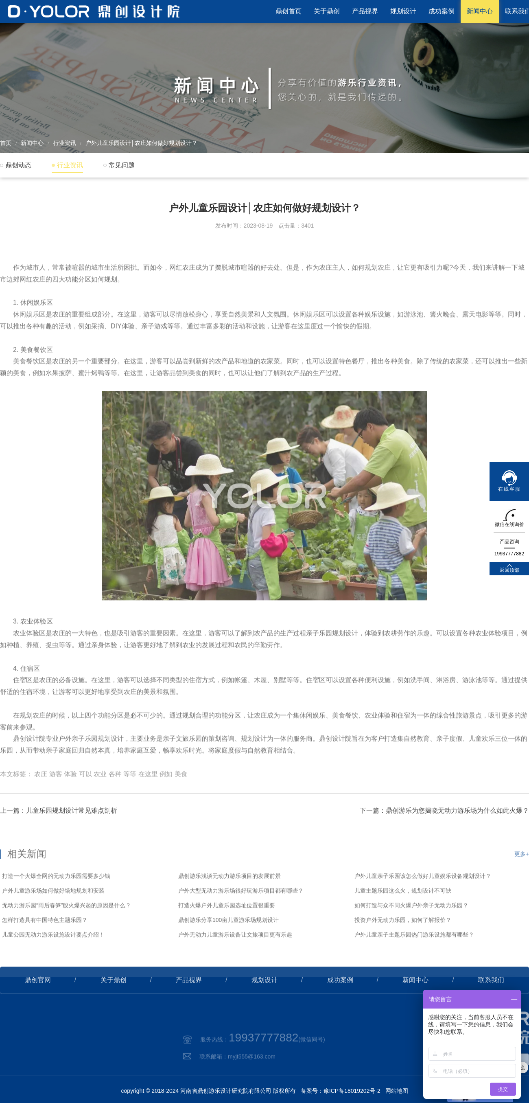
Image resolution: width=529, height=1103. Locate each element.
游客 (55, 797)
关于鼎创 (327, 11)
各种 (115, 797)
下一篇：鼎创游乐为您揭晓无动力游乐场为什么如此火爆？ (444, 828)
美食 (181, 797)
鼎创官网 (38, 998)
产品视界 (365, 11)
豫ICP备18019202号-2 (352, 1091)
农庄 (40, 797)
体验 (70, 797)
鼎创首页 (288, 11)
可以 (85, 797)
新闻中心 (480, 11)
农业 (100, 797)
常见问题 (122, 165)
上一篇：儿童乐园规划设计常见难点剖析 (58, 828)
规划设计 (403, 11)
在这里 (148, 797)
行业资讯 (64, 143)
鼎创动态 (18, 165)
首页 (5, 143)
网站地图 (396, 1091)
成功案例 (441, 11)
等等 (129, 797)
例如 (166, 797)
